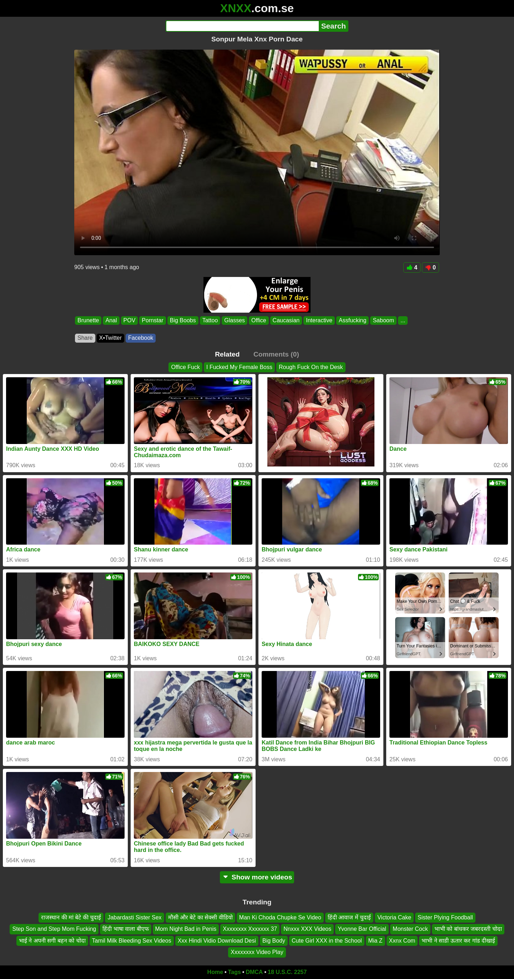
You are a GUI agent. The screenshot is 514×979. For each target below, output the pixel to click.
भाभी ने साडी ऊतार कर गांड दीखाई (458, 941)
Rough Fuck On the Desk (311, 367)
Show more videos (257, 877)
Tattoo (210, 320)
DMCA (254, 972)
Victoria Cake (394, 917)
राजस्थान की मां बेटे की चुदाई (71, 917)
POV (130, 320)
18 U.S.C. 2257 (287, 972)
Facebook (140, 338)
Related (227, 354)
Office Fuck (185, 367)
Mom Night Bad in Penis (186, 929)
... (402, 320)
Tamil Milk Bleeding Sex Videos (131, 941)
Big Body (273, 941)
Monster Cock (410, 929)
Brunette (88, 320)
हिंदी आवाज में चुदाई (349, 917)
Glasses (234, 320)
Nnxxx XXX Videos (307, 929)
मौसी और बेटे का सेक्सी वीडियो (200, 917)
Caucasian (286, 320)
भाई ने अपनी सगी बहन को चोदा (52, 941)
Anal (111, 320)
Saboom (383, 320)
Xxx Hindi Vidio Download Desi (217, 941)
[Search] (242, 26)
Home (215, 972)
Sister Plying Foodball (445, 917)
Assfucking (352, 320)
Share (85, 338)
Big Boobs (183, 320)
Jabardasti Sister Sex (134, 917)
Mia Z (375, 941)
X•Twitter (110, 338)
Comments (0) (276, 354)
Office (258, 320)
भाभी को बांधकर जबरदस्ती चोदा (468, 929)
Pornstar (152, 320)
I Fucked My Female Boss (239, 367)
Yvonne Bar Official (362, 929)
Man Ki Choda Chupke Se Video (280, 917)
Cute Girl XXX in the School (327, 941)
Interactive (319, 320)
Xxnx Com (402, 941)
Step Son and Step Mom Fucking (54, 929)
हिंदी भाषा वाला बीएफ (125, 929)
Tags (234, 972)
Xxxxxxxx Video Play (257, 952)
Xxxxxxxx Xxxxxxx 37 (250, 929)
